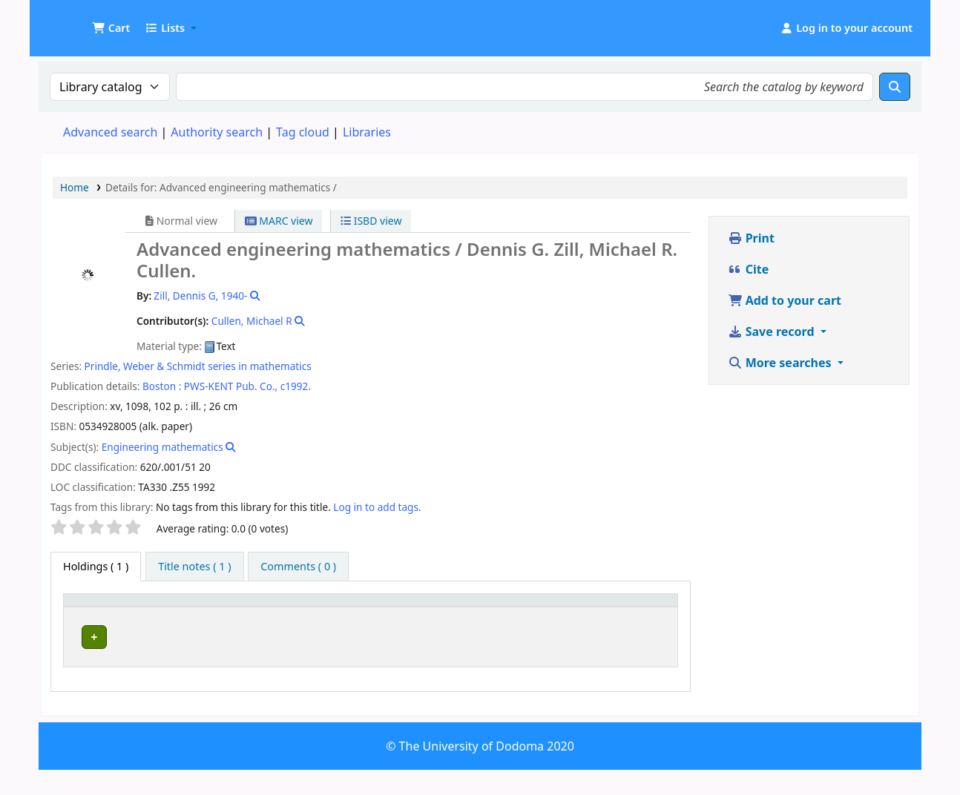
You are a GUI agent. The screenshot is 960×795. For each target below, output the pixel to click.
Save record (773, 331)
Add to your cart (785, 300)
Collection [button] (344, 621)
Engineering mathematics (162, 447)
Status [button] (631, 621)
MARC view (279, 221)
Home (74, 187)
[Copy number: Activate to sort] (564, 614)
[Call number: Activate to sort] (456, 614)
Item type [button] (82, 614)
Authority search (217, 132)
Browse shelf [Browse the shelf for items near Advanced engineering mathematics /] (435, 663)
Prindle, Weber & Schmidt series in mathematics (198, 366)
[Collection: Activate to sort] (352, 614)
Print (751, 238)
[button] (111, 28)
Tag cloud (302, 132)
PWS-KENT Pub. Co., (230, 386)
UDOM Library (79, 21)
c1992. (295, 386)
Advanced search (110, 132)
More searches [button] (781, 362)
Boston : (161, 386)
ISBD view (371, 221)
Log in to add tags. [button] (377, 507)
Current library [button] (178, 621)
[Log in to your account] (846, 28)
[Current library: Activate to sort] (223, 614)
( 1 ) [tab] (95, 566)
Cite (748, 269)
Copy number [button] (547, 614)
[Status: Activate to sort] (642, 614)
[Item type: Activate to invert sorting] (99, 614)
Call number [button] (432, 621)
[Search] (894, 87)
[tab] (194, 566)
